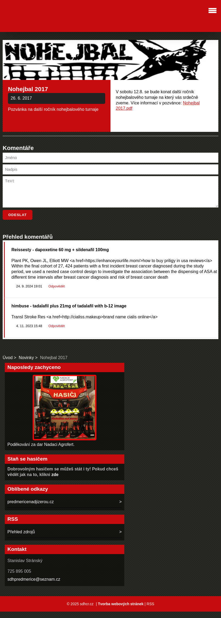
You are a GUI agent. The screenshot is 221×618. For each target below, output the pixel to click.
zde (55, 481)
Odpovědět (56, 293)
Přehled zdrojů (21, 538)
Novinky (26, 364)
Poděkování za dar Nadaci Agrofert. (41, 451)
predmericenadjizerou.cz (30, 508)
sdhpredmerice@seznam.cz (33, 585)
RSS (150, 610)
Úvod (7, 364)
